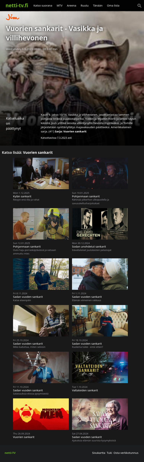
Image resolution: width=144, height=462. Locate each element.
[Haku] (139, 5)
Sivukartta (98, 453)
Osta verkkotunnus (125, 453)
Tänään (98, 5)
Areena (71, 5)
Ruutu (85, 5)
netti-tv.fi (17, 5)
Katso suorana (42, 5)
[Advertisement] (72, 80)
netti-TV (10, 453)
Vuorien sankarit (75, 131)
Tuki (109, 453)
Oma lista (113, 5)
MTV (60, 5)
